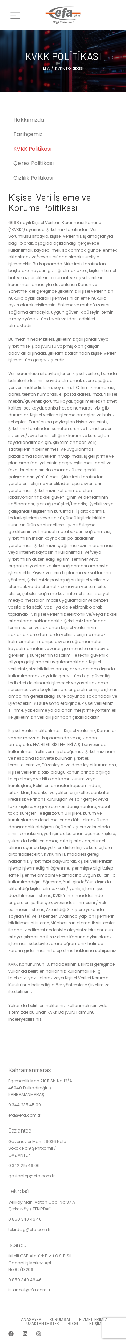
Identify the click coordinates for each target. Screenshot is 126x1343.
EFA (46, 68)
